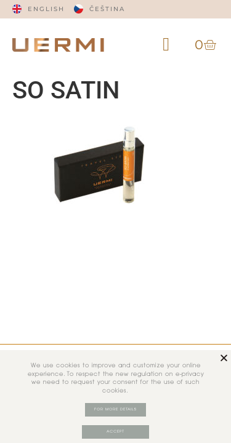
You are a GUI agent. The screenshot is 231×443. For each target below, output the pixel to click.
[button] (166, 44)
